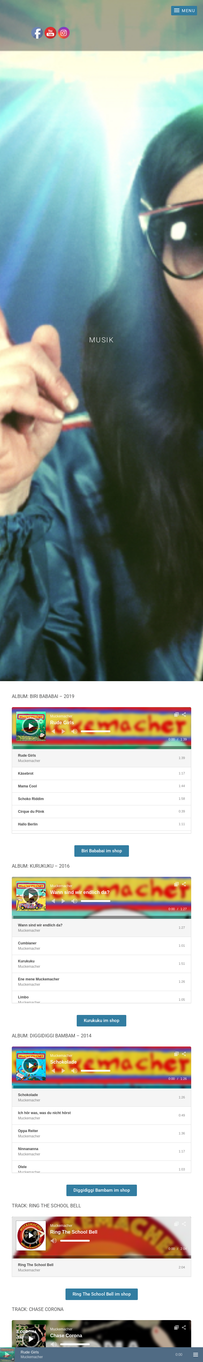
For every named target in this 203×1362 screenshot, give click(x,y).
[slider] (95, 731)
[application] (101, 728)
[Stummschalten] (74, 731)
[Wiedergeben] (31, 726)
